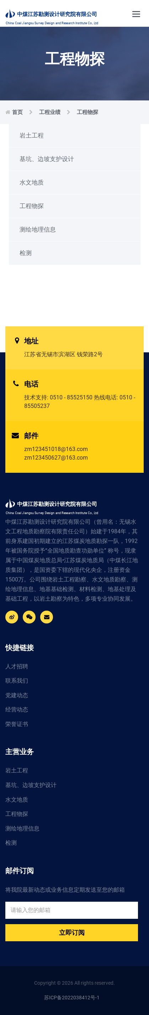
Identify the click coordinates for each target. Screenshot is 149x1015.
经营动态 (16, 709)
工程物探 (87, 112)
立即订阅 (72, 932)
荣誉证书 (16, 724)
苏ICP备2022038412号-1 (72, 997)
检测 (26, 253)
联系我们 (16, 680)
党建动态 (16, 695)
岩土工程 (32, 135)
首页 (17, 112)
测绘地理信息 (38, 229)
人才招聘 (16, 666)
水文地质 (32, 182)
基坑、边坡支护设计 (47, 158)
